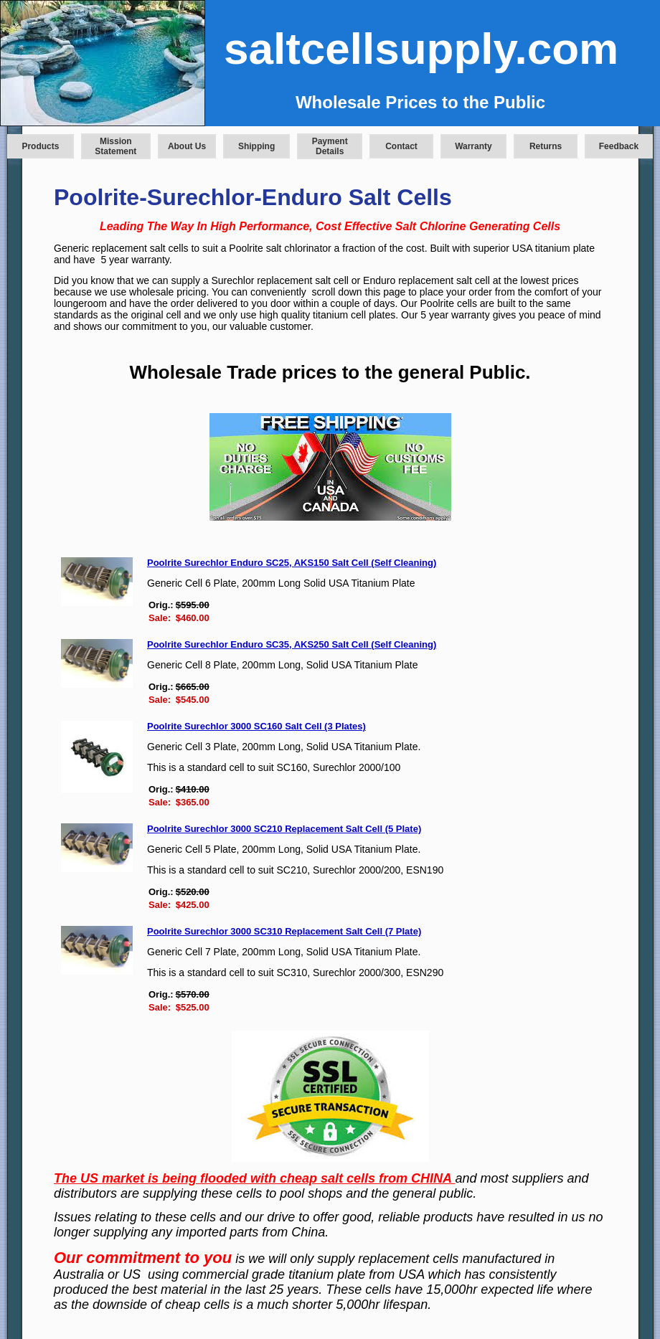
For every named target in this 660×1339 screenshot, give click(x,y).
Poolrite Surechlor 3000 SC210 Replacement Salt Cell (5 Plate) (284, 828)
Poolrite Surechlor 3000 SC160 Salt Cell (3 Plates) (256, 726)
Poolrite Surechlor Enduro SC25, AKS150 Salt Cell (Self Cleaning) (291, 562)
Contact (401, 146)
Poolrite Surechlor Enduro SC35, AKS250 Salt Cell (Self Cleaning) (291, 644)
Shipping (256, 146)
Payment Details (330, 146)
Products (40, 146)
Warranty (473, 146)
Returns (545, 146)
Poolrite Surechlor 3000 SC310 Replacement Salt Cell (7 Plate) (284, 931)
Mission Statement (115, 146)
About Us (187, 146)
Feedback (618, 146)
